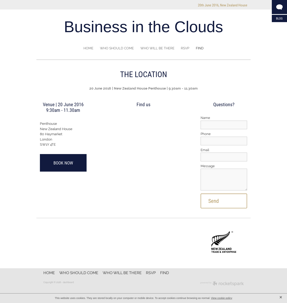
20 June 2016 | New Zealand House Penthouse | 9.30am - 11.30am (143, 88)
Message (208, 166)
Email (205, 150)
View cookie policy (221, 298)
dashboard (68, 282)
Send (213, 200)
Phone (206, 134)
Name (205, 118)
